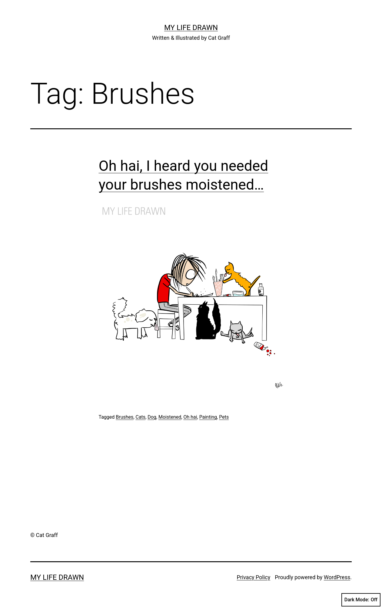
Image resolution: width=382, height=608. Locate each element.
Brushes (124, 417)
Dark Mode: (360, 599)
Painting (208, 417)
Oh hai (190, 417)
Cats (140, 417)
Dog (152, 417)
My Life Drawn (191, 27)
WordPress (337, 577)
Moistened (169, 417)
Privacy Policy (253, 577)
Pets (224, 417)
